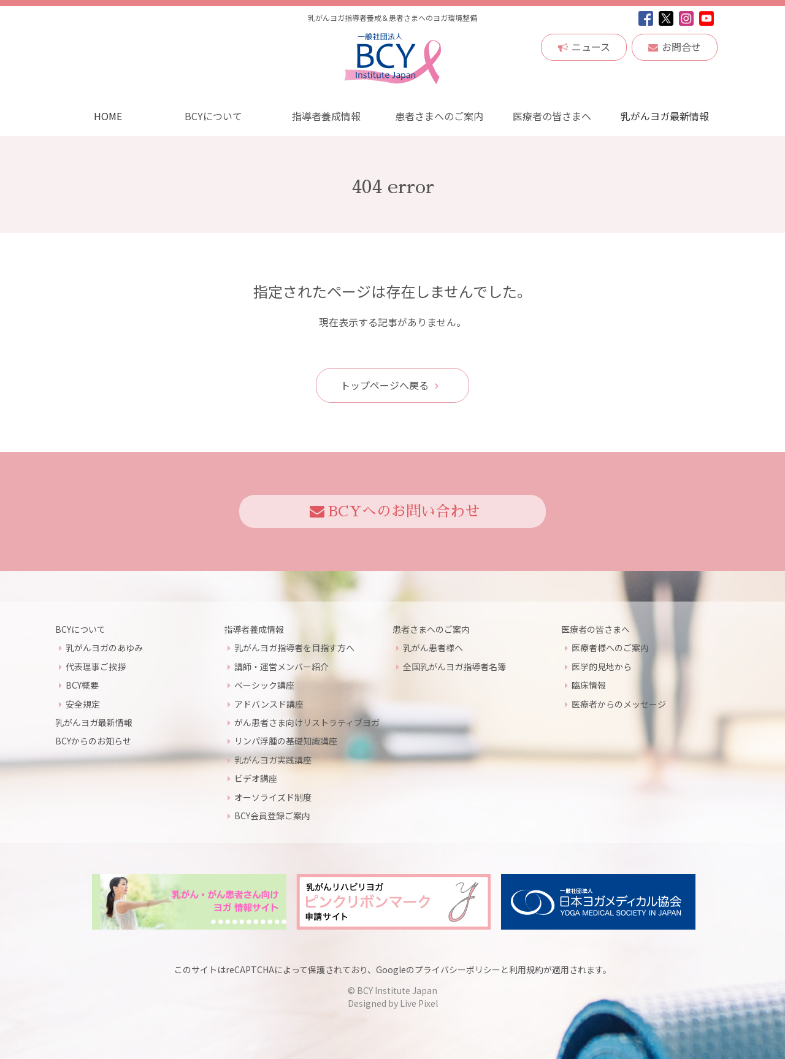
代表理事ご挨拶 (96, 666)
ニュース (584, 46)
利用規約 (526, 969)
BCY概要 (82, 685)
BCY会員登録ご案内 (272, 815)
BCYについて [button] (213, 116)
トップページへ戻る (389, 385)
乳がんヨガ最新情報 (665, 116)
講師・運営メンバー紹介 (281, 666)
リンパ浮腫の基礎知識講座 (285, 741)
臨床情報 (589, 685)
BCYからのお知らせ (93, 741)
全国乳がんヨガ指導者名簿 (454, 666)
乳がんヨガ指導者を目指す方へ (294, 647)
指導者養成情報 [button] (326, 116)
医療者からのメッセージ (619, 703)
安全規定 (83, 703)
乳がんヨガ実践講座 (273, 760)
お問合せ (674, 46)
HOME (108, 116)
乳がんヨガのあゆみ (104, 647)
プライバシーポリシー (457, 969)
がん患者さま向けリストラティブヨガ (307, 722)
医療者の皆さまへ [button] (552, 116)
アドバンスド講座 (269, 703)
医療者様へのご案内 (610, 647)
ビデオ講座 (255, 778)
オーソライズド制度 (273, 796)
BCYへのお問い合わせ (395, 511)
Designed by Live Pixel (393, 1003)
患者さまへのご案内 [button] (439, 116)
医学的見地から (602, 666)
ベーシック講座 (264, 685)
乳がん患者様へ (433, 647)
